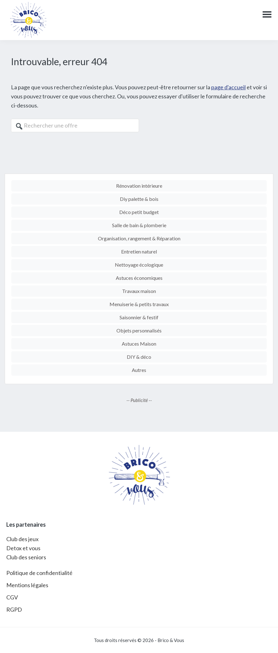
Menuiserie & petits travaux (139, 304)
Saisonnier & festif (139, 317)
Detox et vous (23, 548)
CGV (12, 597)
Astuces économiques (139, 278)
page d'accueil (228, 87)
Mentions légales (27, 585)
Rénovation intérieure (139, 186)
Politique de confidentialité (39, 572)
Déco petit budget (139, 212)
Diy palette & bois (139, 199)
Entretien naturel (139, 251)
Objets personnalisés (139, 330)
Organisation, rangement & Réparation (139, 238)
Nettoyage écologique (139, 265)
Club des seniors (26, 557)
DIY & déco (139, 357)
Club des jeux (22, 538)
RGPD (14, 609)
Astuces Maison (139, 344)
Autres (139, 370)
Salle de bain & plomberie (139, 225)
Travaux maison (139, 291)
